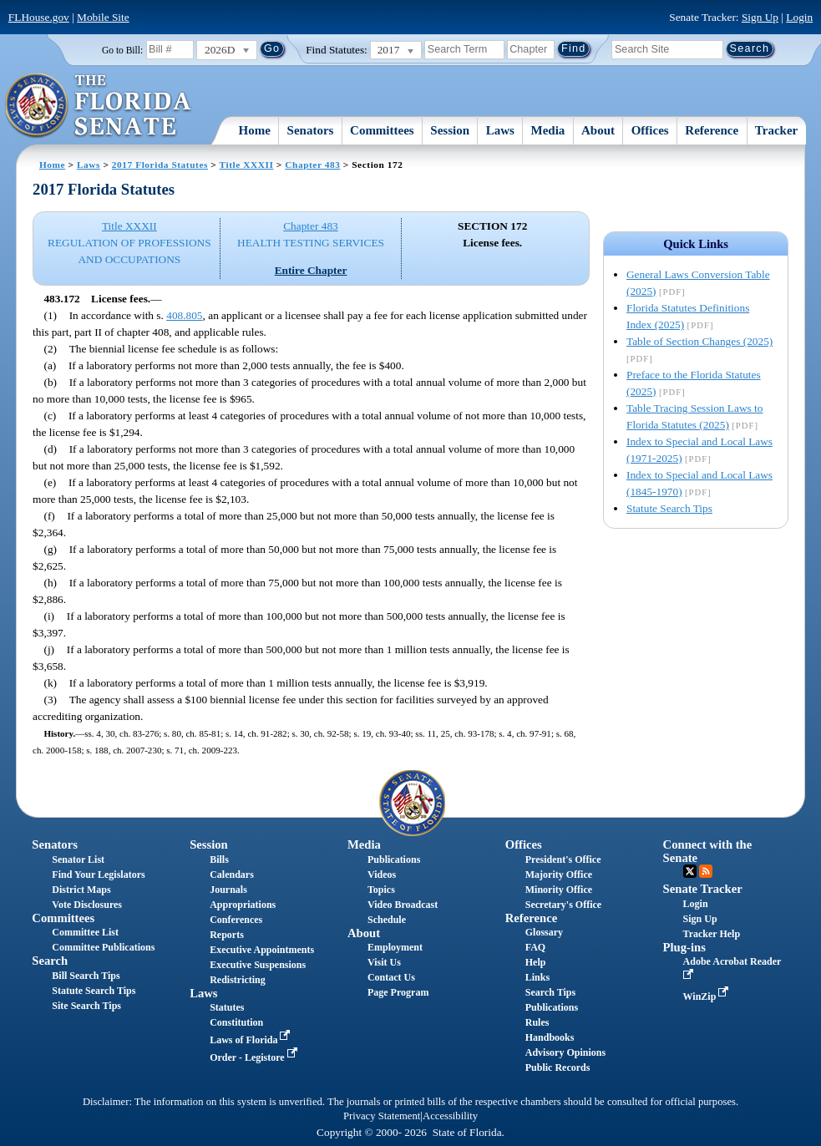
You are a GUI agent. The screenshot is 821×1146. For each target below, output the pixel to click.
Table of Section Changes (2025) (699, 341)
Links (537, 977)
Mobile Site (103, 17)
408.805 (184, 315)
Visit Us (384, 962)
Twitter (690, 871)
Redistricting (238, 980)
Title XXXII (247, 165)
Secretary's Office (563, 904)
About (598, 130)
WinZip (707, 996)
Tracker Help (712, 934)
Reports (227, 935)
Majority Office (558, 874)
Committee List (85, 932)
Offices (650, 130)
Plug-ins (684, 947)
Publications (393, 859)
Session (449, 130)
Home (255, 130)
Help (535, 962)
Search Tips (550, 992)
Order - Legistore (255, 1057)
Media (548, 130)
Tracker (776, 130)
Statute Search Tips (669, 508)
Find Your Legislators (98, 874)
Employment (395, 947)
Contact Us (391, 977)
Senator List (78, 859)
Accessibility (450, 1116)
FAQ (535, 947)
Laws (500, 130)
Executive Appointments (262, 950)
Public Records (557, 1067)
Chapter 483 (312, 165)
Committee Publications (103, 947)
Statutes (227, 1007)
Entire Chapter (311, 270)
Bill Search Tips (85, 975)
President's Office (563, 859)
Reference (711, 130)
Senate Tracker (702, 888)
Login (799, 17)
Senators (310, 130)
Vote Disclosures (87, 904)
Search (50, 960)
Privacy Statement (381, 1116)
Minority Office (558, 889)
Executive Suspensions (258, 965)
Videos (381, 874)
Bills (219, 859)
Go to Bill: (122, 50)
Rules (537, 1022)
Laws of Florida (251, 1040)
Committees (382, 130)
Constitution (236, 1022)
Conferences (236, 919)
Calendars (232, 874)
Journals (228, 889)
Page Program (397, 992)
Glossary (544, 932)
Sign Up (760, 17)
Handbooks (550, 1037)
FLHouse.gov (38, 17)
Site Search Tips (86, 1006)
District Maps (81, 889)
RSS (705, 871)
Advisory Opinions (565, 1052)
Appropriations (243, 904)
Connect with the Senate (708, 851)
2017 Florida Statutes (160, 165)
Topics (381, 889)
